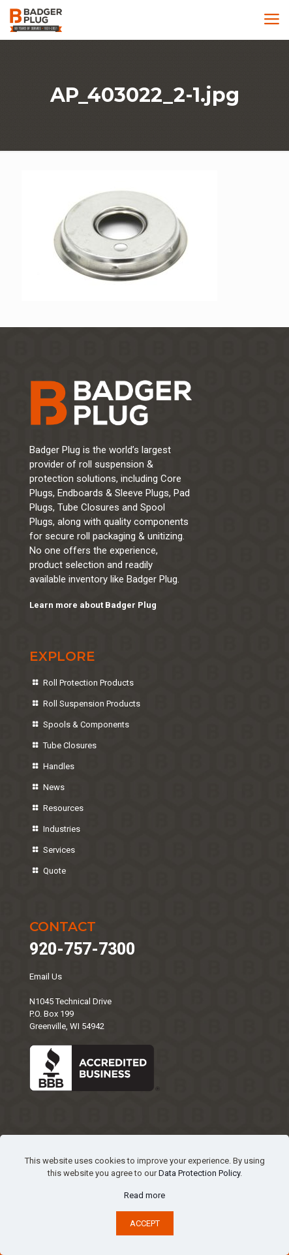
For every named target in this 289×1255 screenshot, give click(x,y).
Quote (54, 871)
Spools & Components (86, 724)
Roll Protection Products (88, 683)
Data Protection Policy (199, 1173)
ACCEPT (145, 1223)
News (54, 787)
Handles (58, 766)
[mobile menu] (271, 19)
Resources (63, 808)
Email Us (45, 976)
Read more (144, 1195)
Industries (61, 829)
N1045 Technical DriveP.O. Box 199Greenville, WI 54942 (70, 1013)
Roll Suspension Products (91, 703)
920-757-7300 (82, 949)
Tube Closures (70, 745)
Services (59, 850)
